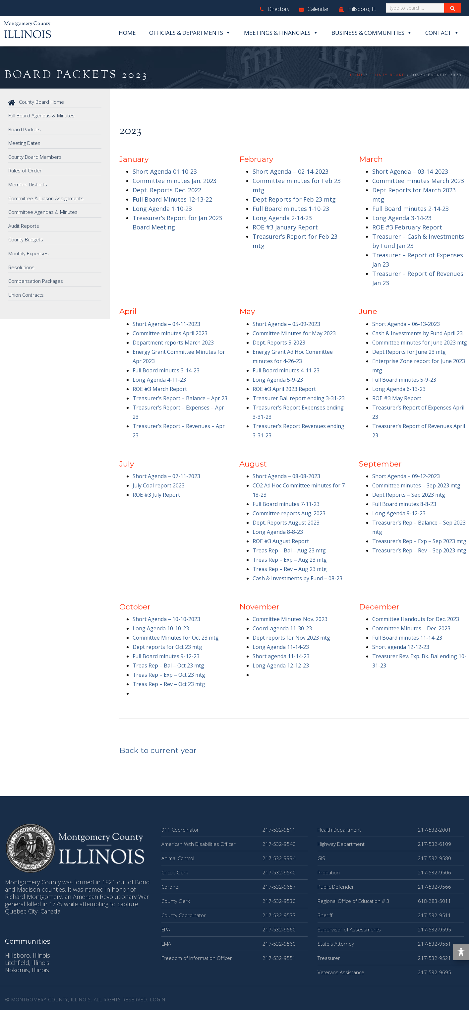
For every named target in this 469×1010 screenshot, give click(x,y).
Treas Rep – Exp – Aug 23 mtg (290, 559)
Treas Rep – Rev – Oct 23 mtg (169, 684)
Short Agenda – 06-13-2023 (406, 324)
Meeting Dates (24, 142)
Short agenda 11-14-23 (281, 656)
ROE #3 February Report (407, 227)
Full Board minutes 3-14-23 (166, 370)
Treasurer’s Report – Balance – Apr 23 (180, 398)
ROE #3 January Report (285, 227)
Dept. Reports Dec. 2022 (167, 190)
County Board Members (35, 156)
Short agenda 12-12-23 (400, 647)
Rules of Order (25, 169)
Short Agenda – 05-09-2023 (286, 324)
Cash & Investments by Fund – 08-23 (297, 578)
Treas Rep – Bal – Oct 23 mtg (168, 665)
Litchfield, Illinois (27, 963)
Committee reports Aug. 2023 (289, 513)
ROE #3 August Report (281, 541)
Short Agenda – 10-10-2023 (166, 619)
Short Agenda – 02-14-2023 (290, 171)
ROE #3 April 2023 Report (284, 389)
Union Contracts (26, 292)
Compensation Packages (36, 278)
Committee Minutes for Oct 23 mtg (176, 637)
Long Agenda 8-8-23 (278, 532)
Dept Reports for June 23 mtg (409, 351)
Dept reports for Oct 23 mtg (167, 647)
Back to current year (158, 750)
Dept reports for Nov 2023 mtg (291, 637)
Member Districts (27, 183)
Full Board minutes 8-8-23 (404, 504)
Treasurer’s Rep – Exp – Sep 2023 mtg (419, 541)
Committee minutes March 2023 (418, 181)
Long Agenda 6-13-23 (399, 389)
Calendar (314, 9)
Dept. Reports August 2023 (286, 522)
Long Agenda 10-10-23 (161, 628)
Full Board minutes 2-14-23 (410, 209)
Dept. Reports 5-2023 (279, 342)
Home (127, 32)
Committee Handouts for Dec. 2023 (415, 619)
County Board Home (36, 102)
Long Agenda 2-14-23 (282, 218)
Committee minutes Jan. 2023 (174, 181)
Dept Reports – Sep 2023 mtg (408, 494)
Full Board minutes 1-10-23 (291, 209)
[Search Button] (452, 8)
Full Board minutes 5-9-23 (404, 379)
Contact (442, 33)
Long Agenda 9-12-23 (399, 513)
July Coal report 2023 (159, 485)
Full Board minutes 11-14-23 (407, 637)
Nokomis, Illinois (27, 970)
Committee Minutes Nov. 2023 (290, 619)
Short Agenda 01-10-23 (165, 171)
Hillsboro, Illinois (27, 955)
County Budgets (26, 237)
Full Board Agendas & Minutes (42, 115)
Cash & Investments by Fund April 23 (417, 333)
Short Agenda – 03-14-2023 (410, 171)
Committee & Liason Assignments (46, 197)
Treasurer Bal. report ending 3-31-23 (299, 398)
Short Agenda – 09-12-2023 (406, 476)
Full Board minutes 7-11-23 (286, 504)
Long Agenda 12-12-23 (281, 665)
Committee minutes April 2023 (170, 333)
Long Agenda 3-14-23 (402, 218)
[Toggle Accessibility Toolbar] (461, 952)
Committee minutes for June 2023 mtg (419, 342)
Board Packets (24, 129)
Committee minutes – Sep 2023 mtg (416, 485)
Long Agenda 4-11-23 (159, 379)
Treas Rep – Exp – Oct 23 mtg (169, 674)
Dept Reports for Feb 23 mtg (294, 199)
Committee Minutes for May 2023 (294, 333)
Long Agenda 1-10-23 (162, 209)
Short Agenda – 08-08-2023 (286, 476)
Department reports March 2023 (173, 342)
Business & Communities (371, 33)
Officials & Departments (190, 33)
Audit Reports (23, 224)
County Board (387, 75)
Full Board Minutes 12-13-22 (172, 199)
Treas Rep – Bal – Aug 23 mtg (289, 550)
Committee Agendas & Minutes (43, 210)
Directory (274, 9)
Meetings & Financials (281, 33)
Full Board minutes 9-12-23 (166, 656)
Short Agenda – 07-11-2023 (166, 476)
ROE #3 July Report (156, 494)
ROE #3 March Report (160, 389)
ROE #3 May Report (396, 398)
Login (157, 999)
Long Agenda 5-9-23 (278, 379)
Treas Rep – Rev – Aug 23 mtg (290, 569)
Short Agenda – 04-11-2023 (166, 324)
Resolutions (21, 265)
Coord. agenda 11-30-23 (282, 628)
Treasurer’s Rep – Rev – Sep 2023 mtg (419, 550)
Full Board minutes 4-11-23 (286, 370)
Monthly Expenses (29, 251)
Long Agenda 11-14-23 (281, 647)
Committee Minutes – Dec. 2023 (411, 628)
